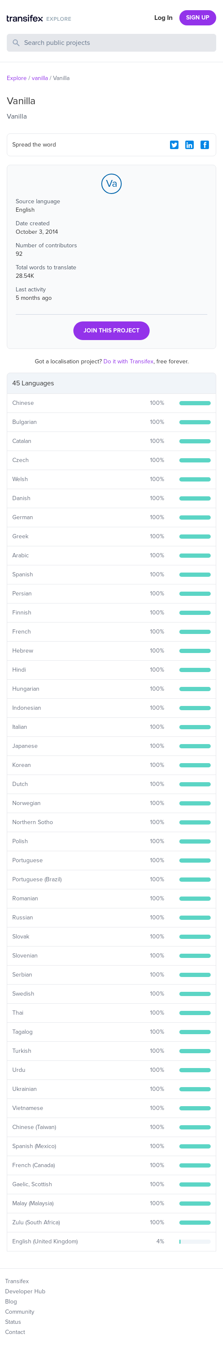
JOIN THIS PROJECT (111, 330)
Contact (15, 1332)
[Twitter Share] (174, 144)
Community (19, 1311)
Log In (163, 18)
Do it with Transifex (128, 361)
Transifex (17, 1281)
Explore (17, 78)
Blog (11, 1301)
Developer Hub (25, 1291)
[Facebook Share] (204, 144)
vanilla (40, 78)
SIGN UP (197, 17)
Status (13, 1322)
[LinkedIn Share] (189, 144)
